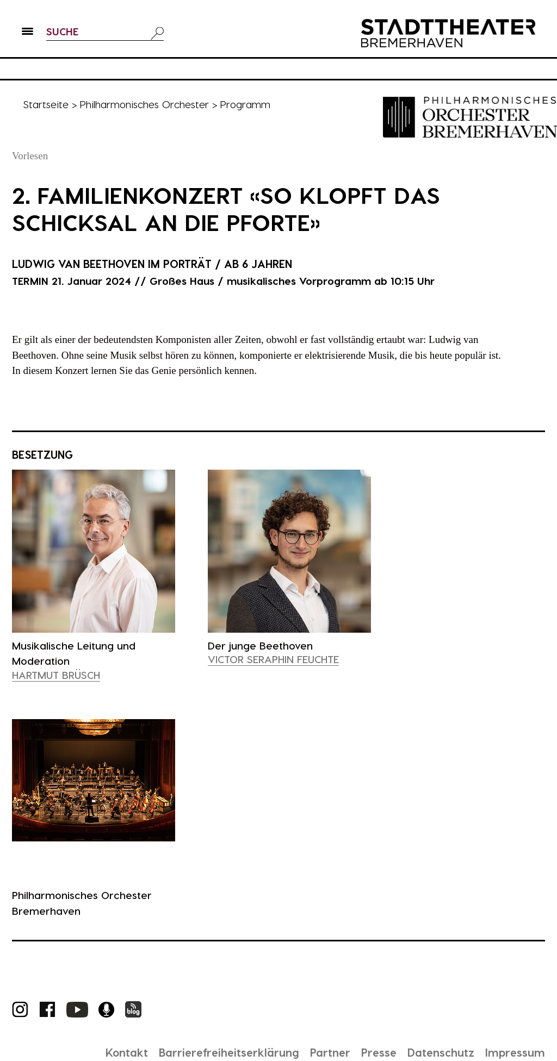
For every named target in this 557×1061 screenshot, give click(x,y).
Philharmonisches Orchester (144, 104)
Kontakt (127, 1052)
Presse (379, 1052)
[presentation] (93, 551)
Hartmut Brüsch (56, 675)
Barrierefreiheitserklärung (229, 1052)
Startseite (46, 104)
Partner (330, 1052)
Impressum (515, 1052)
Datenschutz (440, 1052)
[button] (27, 33)
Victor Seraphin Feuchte (273, 659)
